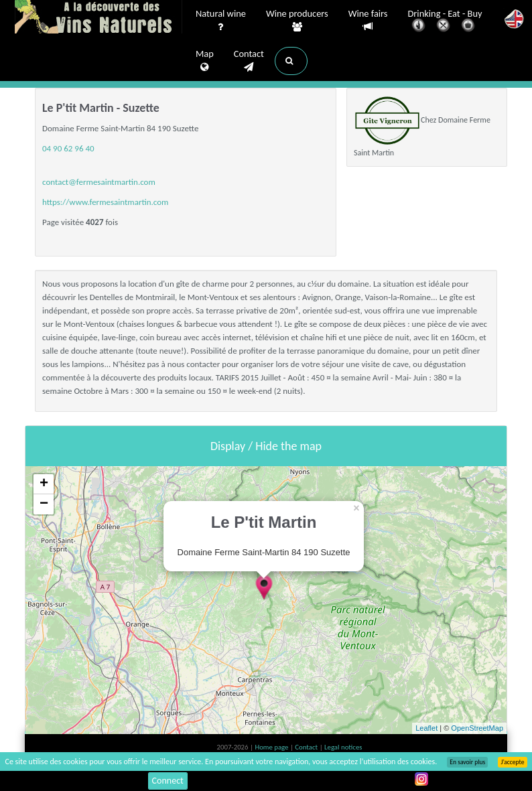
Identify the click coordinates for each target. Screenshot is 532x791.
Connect (168, 780)
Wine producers (297, 21)
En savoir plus (467, 762)
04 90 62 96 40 (68, 148)
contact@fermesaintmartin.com (98, 182)
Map (205, 61)
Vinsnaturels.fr (98, 18)
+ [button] (44, 484)
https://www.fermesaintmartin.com (105, 202)
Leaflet (426, 728)
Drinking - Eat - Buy (445, 22)
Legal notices (343, 747)
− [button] (44, 504)
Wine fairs (368, 20)
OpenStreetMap (477, 728)
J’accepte (512, 762)
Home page (272, 747)
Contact (249, 61)
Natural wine (221, 21)
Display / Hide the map (266, 446)
